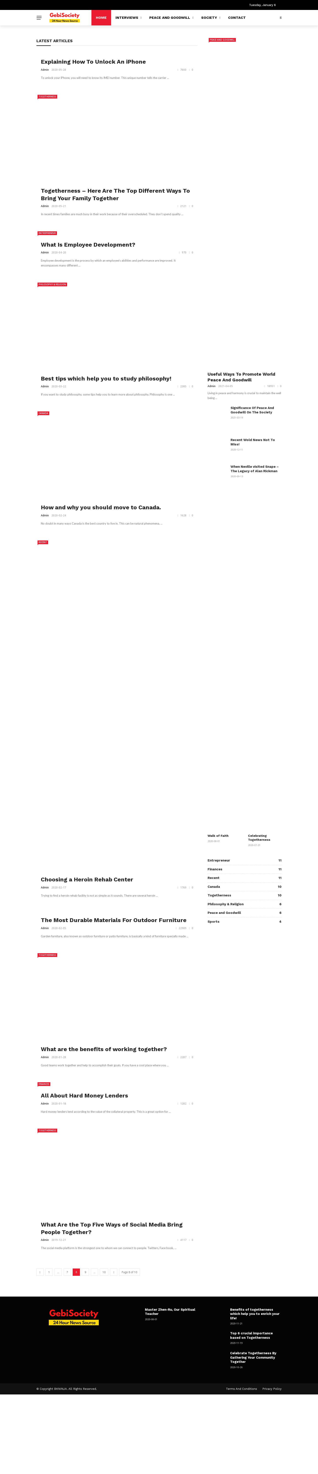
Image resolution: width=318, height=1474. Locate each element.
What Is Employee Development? (88, 244)
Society (209, 17)
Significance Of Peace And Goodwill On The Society (252, 410)
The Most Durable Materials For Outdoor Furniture (113, 920)
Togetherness (47, 96)
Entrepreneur (47, 233)
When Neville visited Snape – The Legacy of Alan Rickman (255, 469)
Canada (43, 413)
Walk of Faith (218, 835)
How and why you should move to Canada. (101, 507)
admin (45, 70)
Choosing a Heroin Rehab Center (87, 879)
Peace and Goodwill (169, 17)
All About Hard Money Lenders (84, 1095)
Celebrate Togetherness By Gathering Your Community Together (253, 1357)
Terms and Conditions (241, 1388)
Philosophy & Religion (52, 284)
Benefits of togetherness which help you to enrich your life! (255, 1314)
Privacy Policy (272, 1388)
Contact (237, 17)
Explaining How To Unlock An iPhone (93, 61)
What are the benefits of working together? (104, 1049)
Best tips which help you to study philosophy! (106, 378)
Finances (44, 1084)
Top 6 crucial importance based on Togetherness (251, 1335)
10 (104, 1272)
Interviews (126, 17)
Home (101, 17)
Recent (43, 542)
